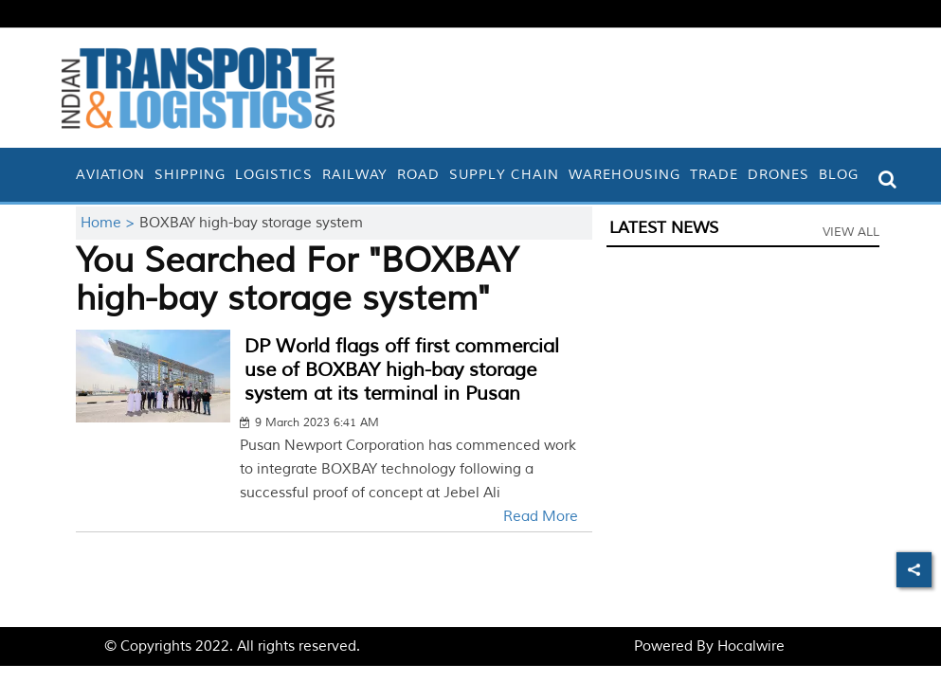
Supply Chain (504, 175)
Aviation (110, 175)
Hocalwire (751, 646)
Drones (778, 175)
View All (851, 232)
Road (418, 175)
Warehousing (624, 175)
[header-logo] (198, 88)
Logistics (274, 175)
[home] (66, 175)
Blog (839, 175)
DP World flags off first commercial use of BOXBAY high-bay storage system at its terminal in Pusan (401, 369)
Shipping (190, 175)
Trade (714, 175)
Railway (355, 175)
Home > (110, 223)
